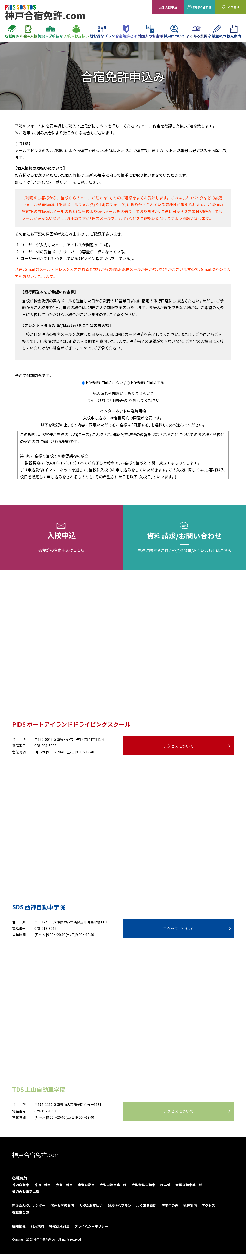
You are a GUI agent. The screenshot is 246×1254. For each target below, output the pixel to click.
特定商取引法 (59, 1226)
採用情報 (19, 1226)
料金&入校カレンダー (28, 1205)
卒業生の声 (217, 31)
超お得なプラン (102, 31)
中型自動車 (86, 1184)
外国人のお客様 (150, 31)
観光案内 (234, 31)
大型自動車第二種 (188, 1184)
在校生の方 (20, 1212)
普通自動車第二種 (25, 1191)
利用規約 (37, 1226)
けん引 (165, 1184)
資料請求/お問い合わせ (184, 538)
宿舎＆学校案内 (62, 1205)
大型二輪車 (64, 1184)
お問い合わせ (199, 7)
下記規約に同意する (147, 382)
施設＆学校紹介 (50, 31)
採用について (174, 31)
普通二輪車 (42, 1184)
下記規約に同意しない (104, 382)
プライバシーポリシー (91, 1226)
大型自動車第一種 (113, 1184)
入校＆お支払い (76, 31)
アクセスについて (178, 746)
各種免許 (12, 31)
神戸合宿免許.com (36, 1154)
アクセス (230, 7)
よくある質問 (197, 31)
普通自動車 (20, 1184)
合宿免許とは (126, 31)
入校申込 (168, 7)
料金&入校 (28, 31)
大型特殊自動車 (143, 1184)
